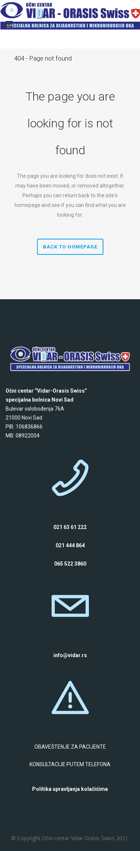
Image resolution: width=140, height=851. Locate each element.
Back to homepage (70, 247)
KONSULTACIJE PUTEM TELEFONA (70, 764)
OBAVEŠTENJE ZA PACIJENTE (70, 747)
